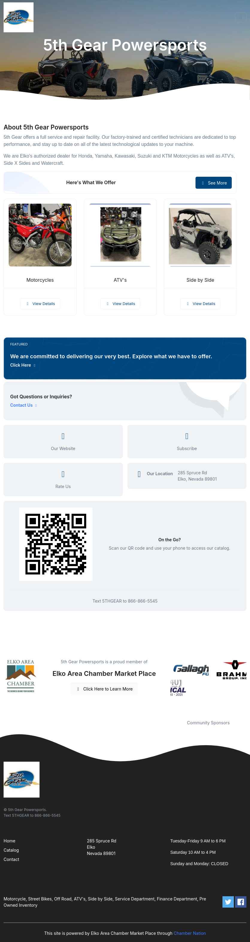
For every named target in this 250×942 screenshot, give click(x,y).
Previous (166, 685)
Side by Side (200, 280)
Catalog (11, 850)
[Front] (20, 17)
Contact (11, 859)
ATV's (120, 280)
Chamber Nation (190, 933)
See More (213, 182)
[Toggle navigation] (240, 17)
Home (9, 840)
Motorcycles (40, 280)
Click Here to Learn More (104, 688)
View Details (40, 303)
